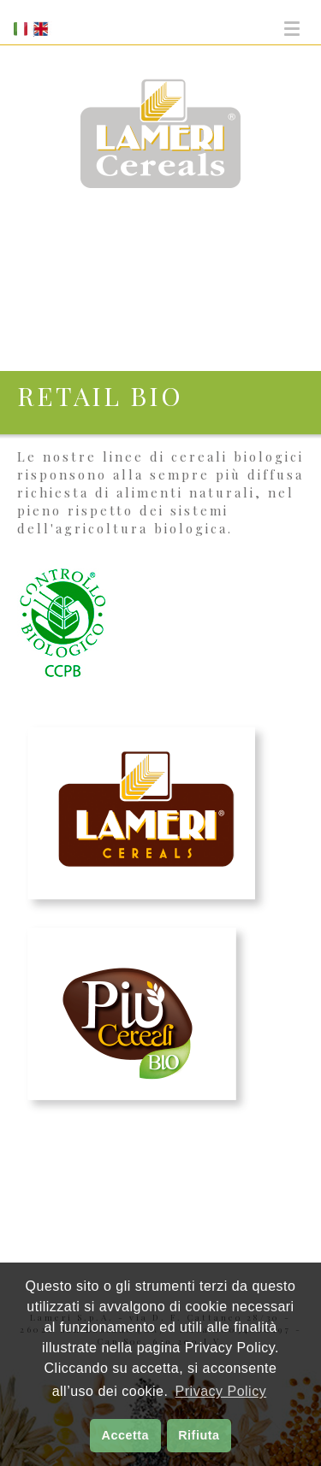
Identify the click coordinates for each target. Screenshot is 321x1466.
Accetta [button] (126, 1435)
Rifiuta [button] (198, 1435)
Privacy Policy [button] (221, 1391)
